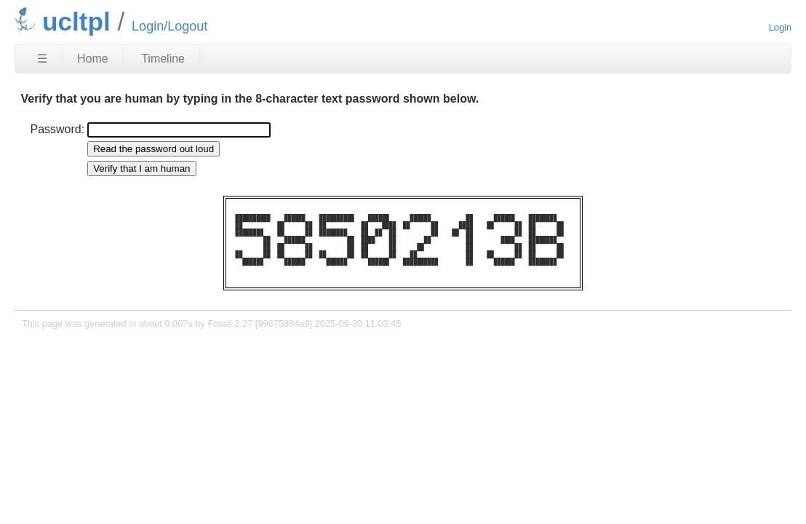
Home (92, 58)
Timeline (163, 58)
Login (780, 27)
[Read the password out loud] (153, 148)
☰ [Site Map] (42, 58)
